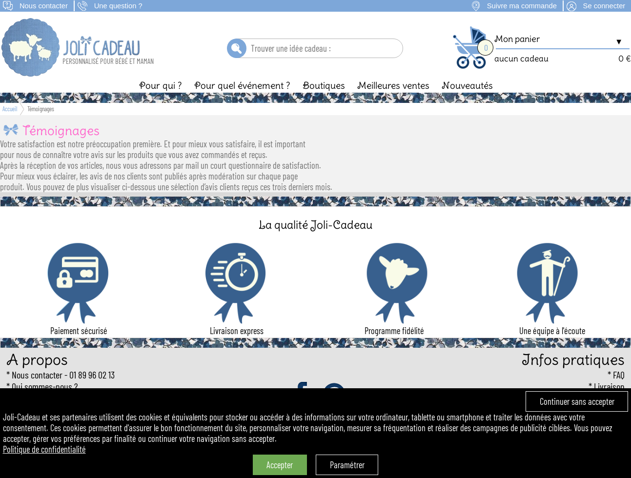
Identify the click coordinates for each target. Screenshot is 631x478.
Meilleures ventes (393, 85)
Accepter (279, 464)
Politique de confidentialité (44, 449)
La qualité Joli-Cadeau (315, 225)
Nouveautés (467, 85)
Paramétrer (347, 464)
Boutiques (324, 85)
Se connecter (604, 6)
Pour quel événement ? (242, 85)
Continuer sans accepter (577, 401)
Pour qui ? (160, 85)
